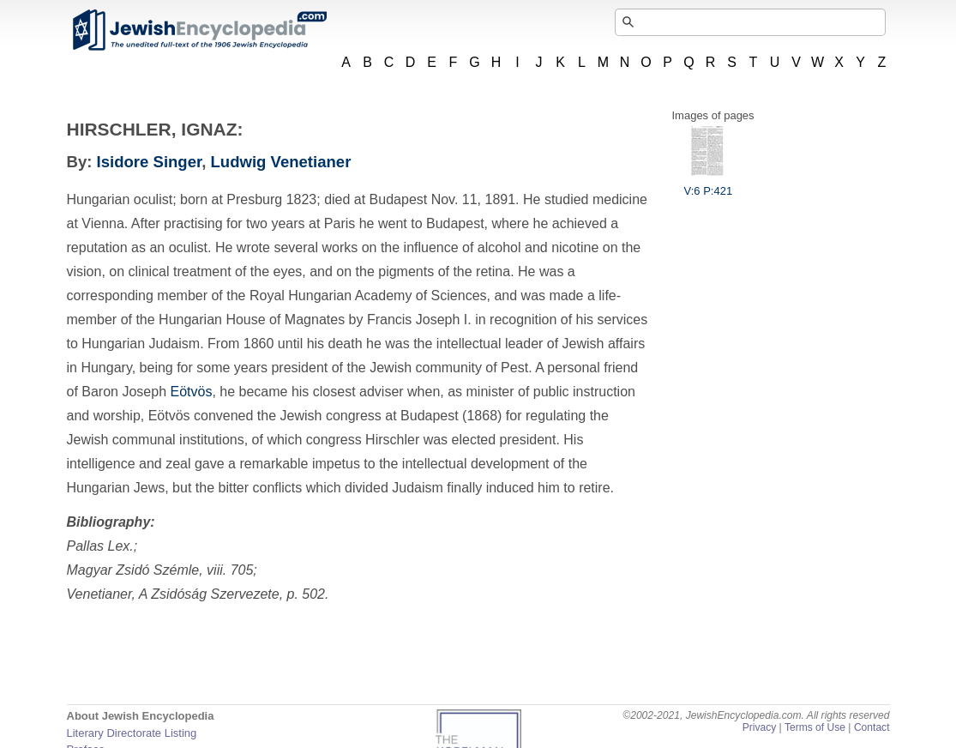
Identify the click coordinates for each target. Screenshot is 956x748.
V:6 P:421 (708, 184)
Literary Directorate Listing (132, 733)
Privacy (760, 727)
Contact (872, 727)
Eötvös (191, 391)
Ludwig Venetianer (281, 162)
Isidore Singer (149, 162)
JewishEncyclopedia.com (199, 30)
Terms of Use (815, 727)
